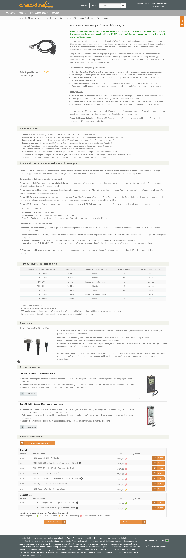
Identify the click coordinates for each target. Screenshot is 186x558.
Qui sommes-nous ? (39, 13)
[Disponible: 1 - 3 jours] (126, 503)
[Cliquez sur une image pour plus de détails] (28, 394)
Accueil (22, 13)
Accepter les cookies (158, 540)
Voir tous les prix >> (28, 75)
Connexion (83, 5)
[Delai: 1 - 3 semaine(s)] (126, 489)
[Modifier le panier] (55, 522)
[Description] (79, 463)
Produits (10, 13)
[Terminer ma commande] (133, 522)
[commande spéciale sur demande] (126, 458)
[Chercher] (123, 5)
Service (55, 13)
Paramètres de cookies (157, 546)
